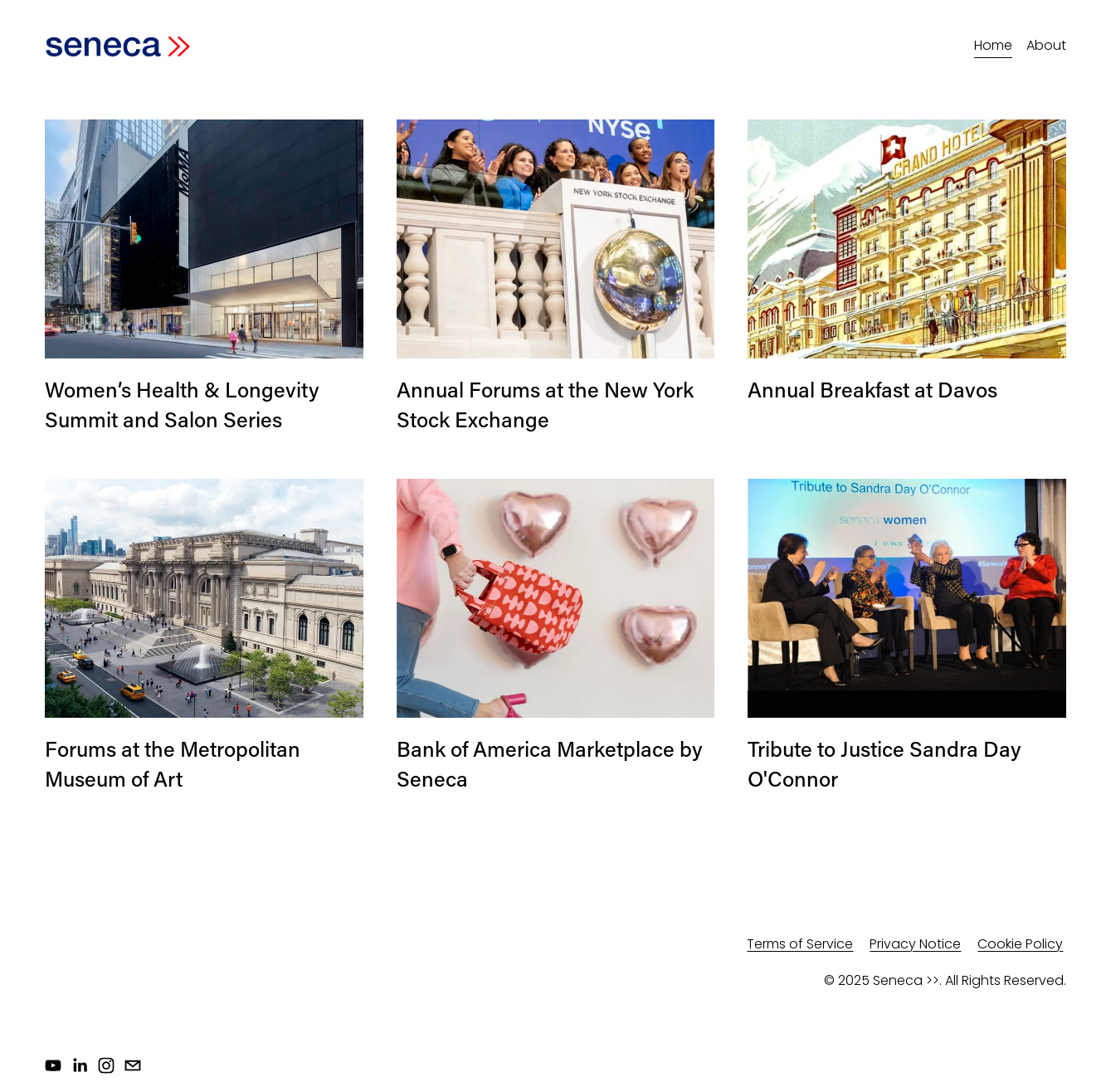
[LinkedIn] (79, 1065)
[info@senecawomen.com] (132, 1065)
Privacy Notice (915, 943)
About (1046, 45)
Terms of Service (800, 943)
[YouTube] (53, 1065)
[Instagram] (106, 1065)
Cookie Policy (1020, 943)
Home (993, 45)
